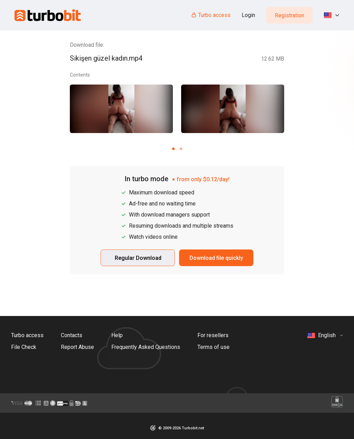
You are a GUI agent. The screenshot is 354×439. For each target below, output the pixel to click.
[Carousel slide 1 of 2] (173, 148)
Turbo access (211, 15)
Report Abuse (77, 347)
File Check (23, 347)
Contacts (71, 335)
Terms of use (213, 347)
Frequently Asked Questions (145, 347)
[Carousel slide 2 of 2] (181, 148)
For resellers (213, 335)
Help (117, 335)
